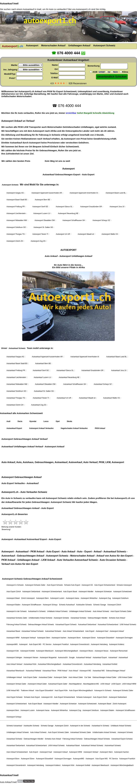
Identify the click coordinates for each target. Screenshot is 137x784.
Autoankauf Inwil (9, 3)
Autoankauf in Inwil (32, 9)
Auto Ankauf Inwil (8, 782)
